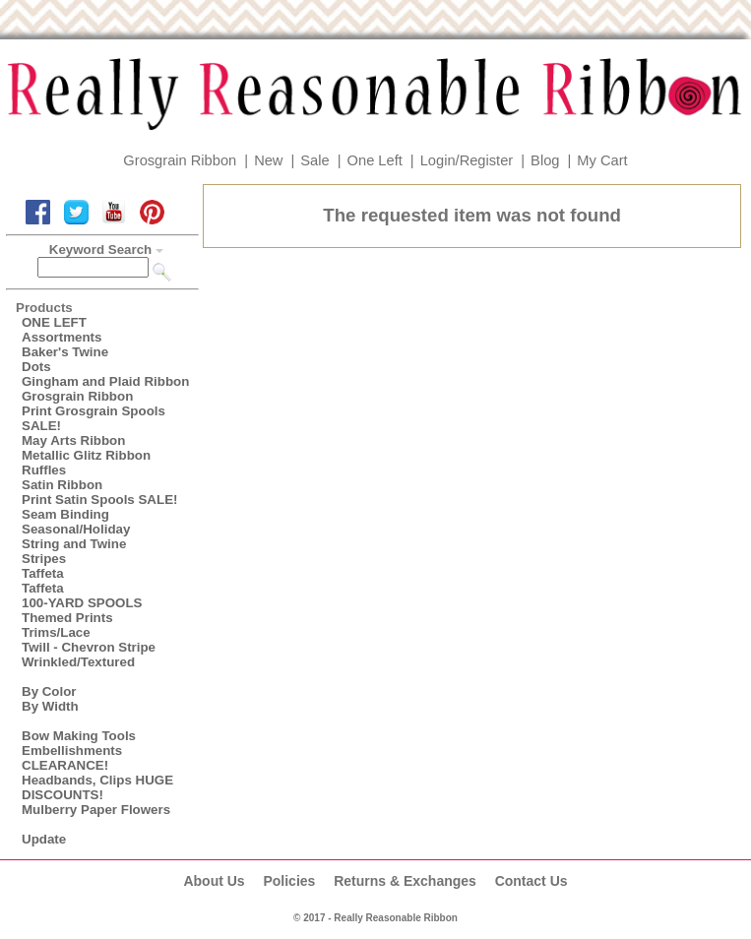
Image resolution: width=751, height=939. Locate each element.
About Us (213, 881)
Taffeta (43, 573)
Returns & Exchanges (405, 881)
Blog (545, 160)
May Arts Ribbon (73, 440)
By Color (49, 691)
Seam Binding (65, 514)
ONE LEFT (54, 322)
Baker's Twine (65, 351)
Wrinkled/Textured (78, 662)
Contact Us (531, 881)
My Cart (602, 160)
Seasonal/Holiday (76, 529)
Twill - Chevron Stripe (89, 647)
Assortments (61, 337)
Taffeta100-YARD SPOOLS (82, 595)
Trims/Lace (56, 632)
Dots (36, 366)
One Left (375, 160)
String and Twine (74, 543)
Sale (314, 160)
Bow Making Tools (79, 735)
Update (44, 839)
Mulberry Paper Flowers (96, 809)
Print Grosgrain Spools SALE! (93, 418)
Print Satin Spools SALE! (99, 499)
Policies (289, 881)
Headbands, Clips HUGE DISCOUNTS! (97, 787)
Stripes (44, 558)
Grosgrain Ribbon (179, 160)
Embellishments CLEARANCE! (72, 758)
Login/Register (467, 160)
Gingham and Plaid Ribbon (105, 381)
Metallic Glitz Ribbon (86, 455)
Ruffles (44, 470)
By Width (50, 706)
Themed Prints (67, 617)
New (268, 160)
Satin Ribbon (62, 484)
